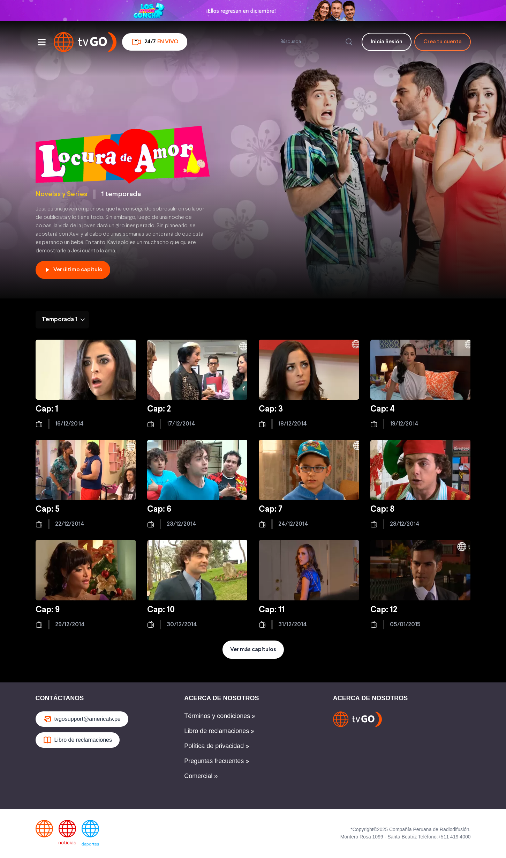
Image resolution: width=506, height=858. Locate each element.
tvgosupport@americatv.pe (82, 719)
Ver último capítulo (73, 269)
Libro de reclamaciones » (219, 730)
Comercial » (201, 775)
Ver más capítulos (253, 649)
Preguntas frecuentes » (216, 760)
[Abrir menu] (42, 42)
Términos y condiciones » (219, 715)
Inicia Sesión (386, 41)
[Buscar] (349, 42)
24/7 (154, 42)
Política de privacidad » (216, 745)
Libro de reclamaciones (77, 740)
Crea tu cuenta (442, 41)
